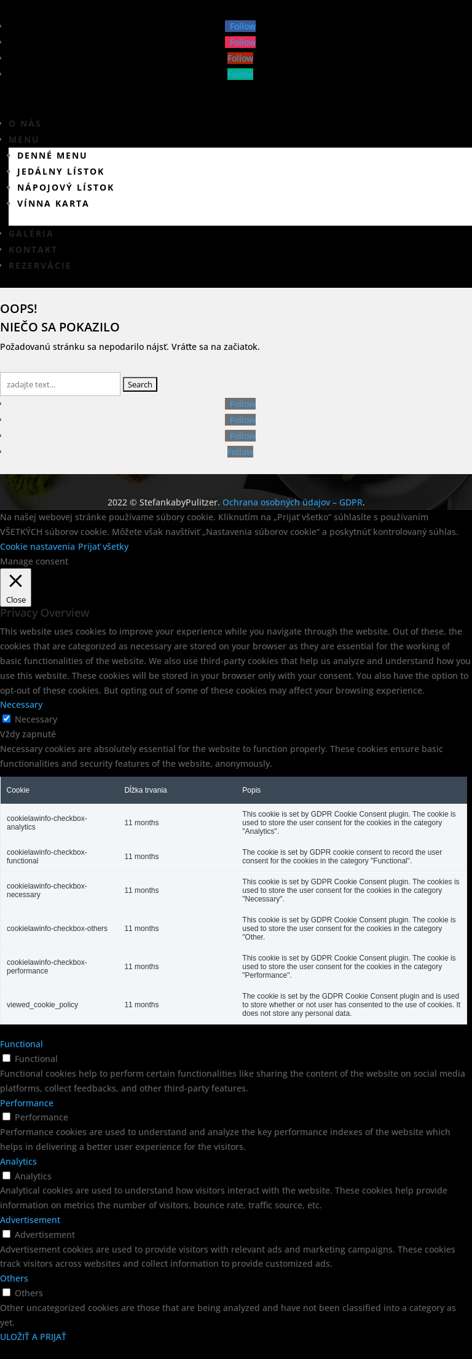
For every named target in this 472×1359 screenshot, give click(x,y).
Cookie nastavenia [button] (37, 546)
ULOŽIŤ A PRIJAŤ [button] (33, 1336)
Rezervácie (40, 265)
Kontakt (33, 249)
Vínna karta (53, 203)
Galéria (31, 233)
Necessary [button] (21, 704)
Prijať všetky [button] (103, 546)
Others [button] (14, 1278)
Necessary (36, 719)
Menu (24, 139)
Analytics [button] (18, 1161)
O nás (25, 123)
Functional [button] (21, 1044)
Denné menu (52, 155)
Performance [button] (26, 1103)
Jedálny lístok (60, 171)
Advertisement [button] (30, 1220)
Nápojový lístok (65, 187)
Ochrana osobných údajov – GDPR (292, 502)
